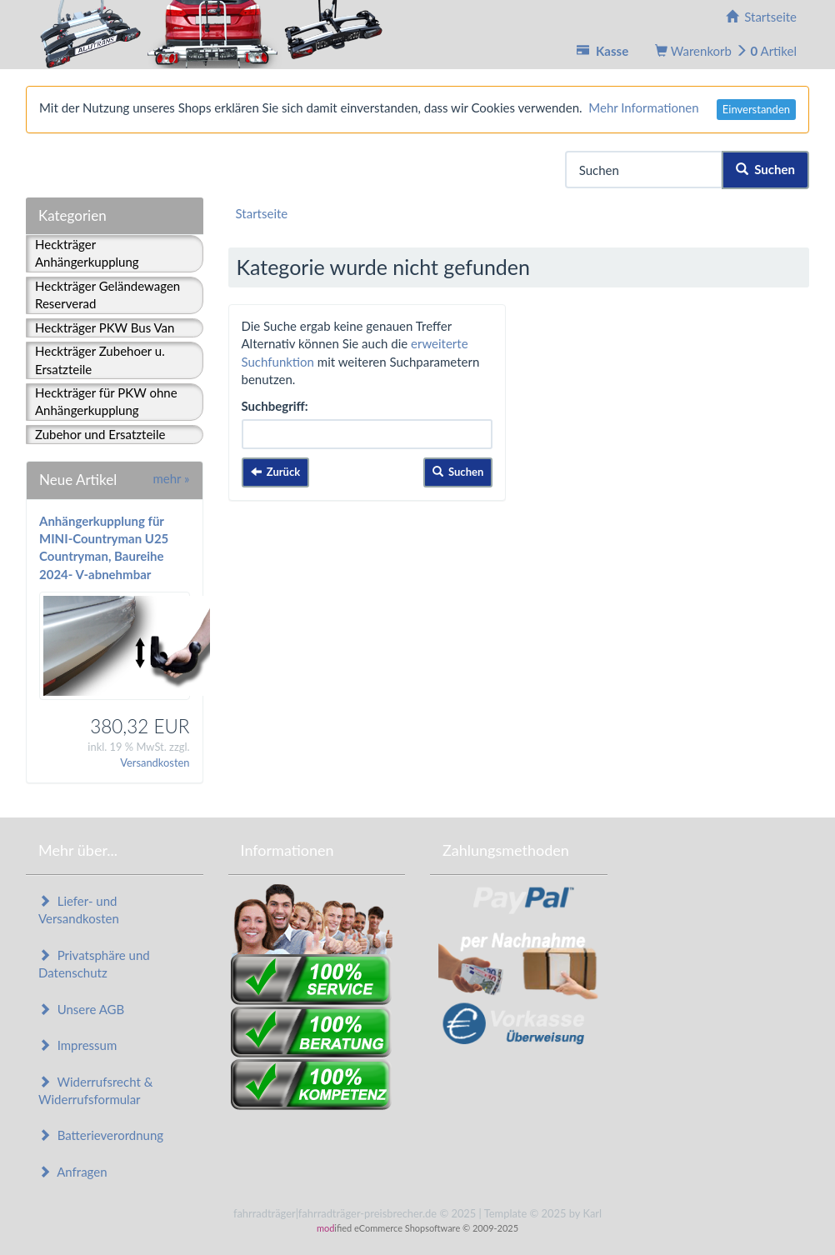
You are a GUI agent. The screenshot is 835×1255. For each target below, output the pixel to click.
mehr (170, 478)
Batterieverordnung (100, 1135)
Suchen (765, 169)
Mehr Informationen (643, 107)
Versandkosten (154, 762)
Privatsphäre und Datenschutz (94, 964)
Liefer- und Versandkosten (78, 909)
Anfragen (73, 1171)
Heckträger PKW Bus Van (104, 327)
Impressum (77, 1045)
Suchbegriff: (275, 405)
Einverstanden (756, 109)
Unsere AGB (81, 1009)
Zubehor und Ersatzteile (100, 434)
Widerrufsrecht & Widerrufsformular (95, 1090)
